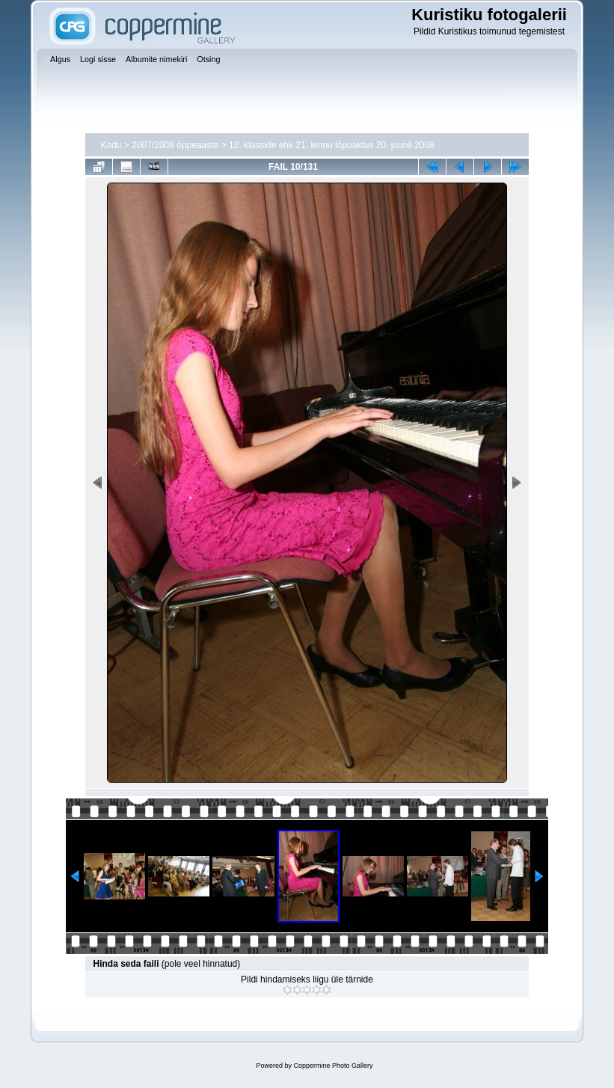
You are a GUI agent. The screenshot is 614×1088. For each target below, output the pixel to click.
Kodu (110, 145)
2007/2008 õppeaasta (175, 145)
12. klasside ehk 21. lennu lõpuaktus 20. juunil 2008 (332, 145)
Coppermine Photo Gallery (332, 1065)
